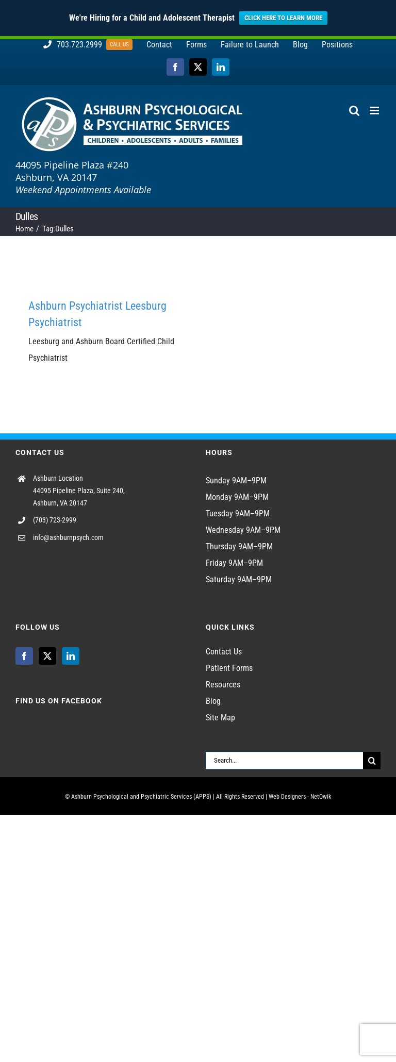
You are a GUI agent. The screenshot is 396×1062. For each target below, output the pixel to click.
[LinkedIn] (70, 656)
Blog (213, 701)
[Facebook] (24, 656)
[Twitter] (47, 656)
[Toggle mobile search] (354, 110)
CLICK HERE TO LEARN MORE (283, 18)
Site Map (220, 717)
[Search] (372, 760)
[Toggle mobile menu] (375, 110)
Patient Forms (229, 668)
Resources (223, 684)
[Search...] (284, 760)
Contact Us (224, 651)
